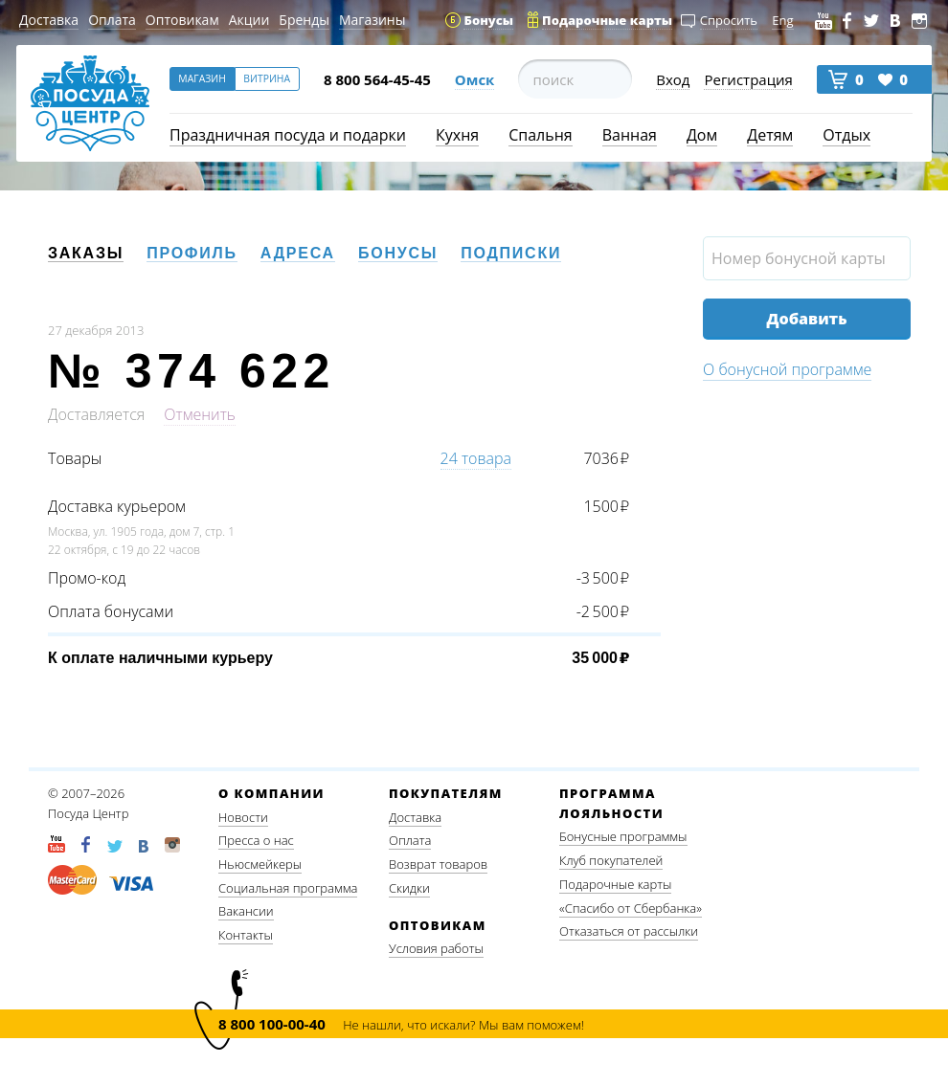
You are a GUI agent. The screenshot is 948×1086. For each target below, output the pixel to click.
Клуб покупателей (611, 860)
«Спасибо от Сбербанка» (630, 908)
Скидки (409, 888)
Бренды (304, 20)
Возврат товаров (438, 864)
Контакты (245, 934)
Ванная (629, 134)
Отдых (846, 134)
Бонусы (398, 253)
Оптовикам (182, 20)
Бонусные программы (623, 836)
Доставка (49, 20)
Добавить (806, 318)
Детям (770, 134)
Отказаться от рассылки (628, 931)
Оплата (112, 20)
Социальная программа (287, 888)
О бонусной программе (787, 369)
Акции (249, 20)
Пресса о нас (256, 840)
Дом (702, 134)
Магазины (372, 20)
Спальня (540, 134)
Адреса (297, 253)
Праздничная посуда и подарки (287, 134)
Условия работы (436, 948)
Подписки (511, 253)
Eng (782, 20)
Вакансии (246, 911)
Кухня (457, 134)
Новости (243, 817)
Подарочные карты (615, 884)
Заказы (86, 253)
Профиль (192, 253)
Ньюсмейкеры (260, 864)
